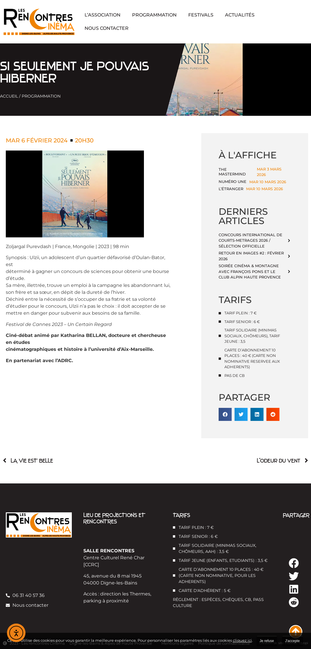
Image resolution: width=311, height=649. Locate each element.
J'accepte (292, 641)
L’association (102, 15)
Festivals (200, 15)
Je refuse (267, 641)
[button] (225, 414)
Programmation (154, 15)
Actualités (240, 15)
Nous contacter (107, 28)
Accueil (9, 96)
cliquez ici (242, 640)
